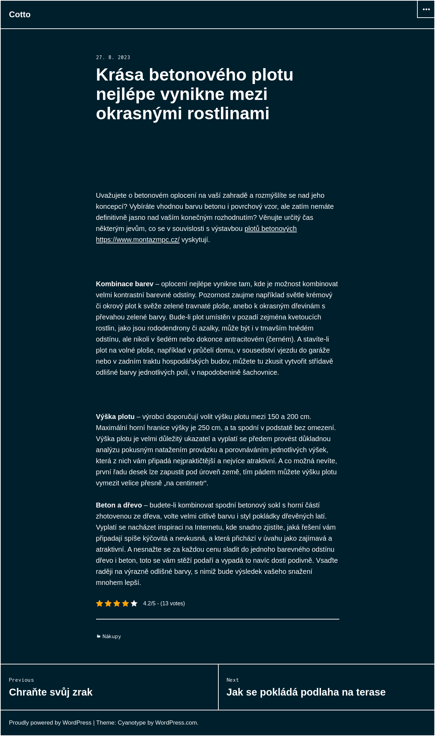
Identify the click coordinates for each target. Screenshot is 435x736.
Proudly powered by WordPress (50, 722)
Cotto (20, 14)
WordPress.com (176, 722)
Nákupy (112, 636)
